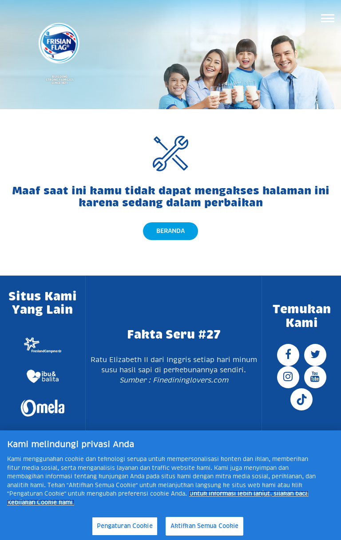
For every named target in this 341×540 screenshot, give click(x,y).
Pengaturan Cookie (125, 526)
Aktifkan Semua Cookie (204, 526)
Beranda (170, 231)
